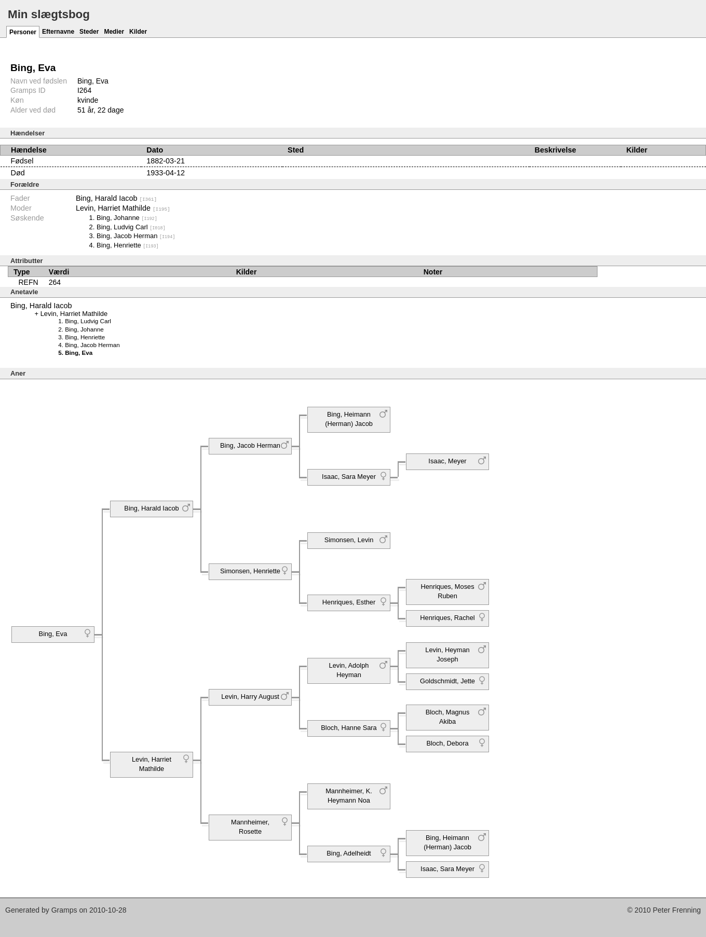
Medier (114, 31)
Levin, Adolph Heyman (349, 669)
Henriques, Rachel (447, 617)
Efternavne (58, 31)
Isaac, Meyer (447, 460)
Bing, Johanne (127, 218)
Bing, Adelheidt (349, 853)
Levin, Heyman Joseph (447, 654)
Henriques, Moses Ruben (447, 590)
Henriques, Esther (348, 601)
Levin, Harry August (250, 696)
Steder (89, 31)
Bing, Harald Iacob (116, 198)
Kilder (138, 31)
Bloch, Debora (447, 743)
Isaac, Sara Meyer (349, 476)
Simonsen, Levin (349, 539)
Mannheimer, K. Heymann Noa (348, 795)
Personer (22, 32)
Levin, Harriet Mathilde (123, 208)
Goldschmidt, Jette (447, 680)
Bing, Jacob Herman (136, 236)
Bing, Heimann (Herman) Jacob (349, 418)
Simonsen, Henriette (250, 570)
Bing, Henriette (128, 245)
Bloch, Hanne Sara (348, 727)
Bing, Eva (53, 633)
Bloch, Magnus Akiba (448, 716)
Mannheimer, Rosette (250, 826)
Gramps (64, 910)
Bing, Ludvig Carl (131, 226)
